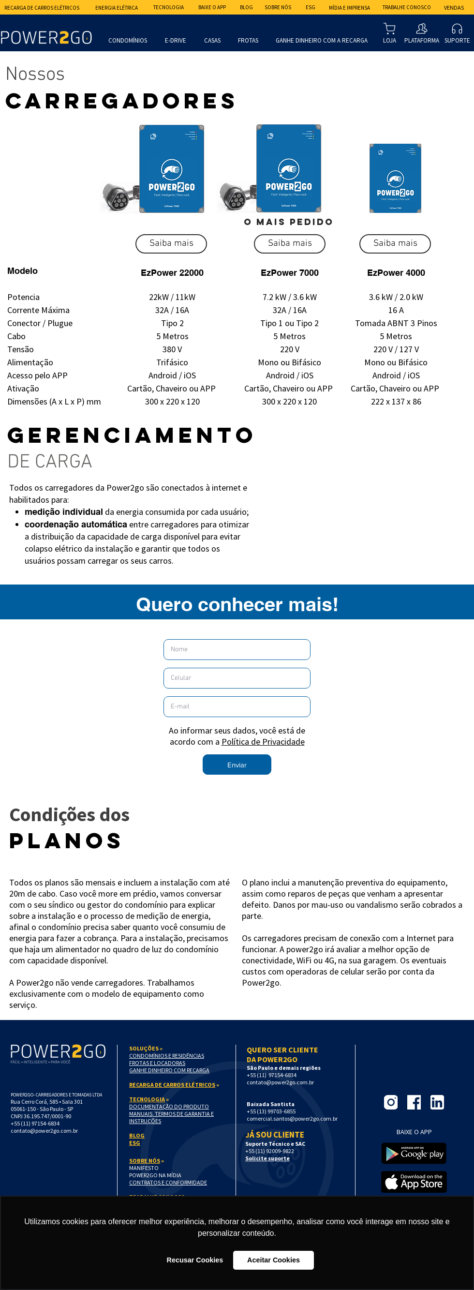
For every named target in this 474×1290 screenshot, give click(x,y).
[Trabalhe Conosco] (406, 7)
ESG (134, 1142)
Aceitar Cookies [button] (273, 1260)
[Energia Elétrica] (117, 7)
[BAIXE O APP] (212, 7)
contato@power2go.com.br (44, 1130)
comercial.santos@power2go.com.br (292, 1118)
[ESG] (310, 7)
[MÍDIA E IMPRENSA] (349, 7)
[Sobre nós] (278, 7)
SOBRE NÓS (144, 1160)
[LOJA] (389, 32)
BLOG (137, 1135)
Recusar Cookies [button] (195, 1260)
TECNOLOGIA (147, 1099)
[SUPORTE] (457, 32)
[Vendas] (454, 7)
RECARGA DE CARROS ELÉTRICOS (172, 1084)
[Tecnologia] (168, 7)
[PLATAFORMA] (421, 32)
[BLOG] (246, 7)
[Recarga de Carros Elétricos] (42, 7)
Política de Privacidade (263, 741)
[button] (171, 244)
